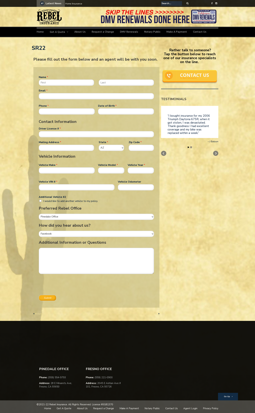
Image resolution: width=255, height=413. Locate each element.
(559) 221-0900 (104, 377)
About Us (80, 31)
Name (43, 77)
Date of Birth (107, 106)
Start (188, 147)
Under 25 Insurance (147, 313)
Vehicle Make (48, 165)
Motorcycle (40, 313)
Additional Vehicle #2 (52, 197)
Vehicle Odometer (129, 182)
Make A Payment (176, 31)
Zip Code (135, 142)
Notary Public (152, 31)
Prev (163, 153)
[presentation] (64, 289)
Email (43, 90)
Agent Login (190, 408)
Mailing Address (50, 142)
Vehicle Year (136, 165)
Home (40, 31)
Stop (191, 147)
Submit (47, 297)
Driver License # (50, 128)
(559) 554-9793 (57, 377)
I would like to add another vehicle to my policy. (70, 201)
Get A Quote (57, 32)
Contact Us (199, 31)
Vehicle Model (108, 165)
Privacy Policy (210, 408)
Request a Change (103, 31)
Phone (44, 106)
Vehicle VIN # (48, 182)
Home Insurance (73, 3)
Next (215, 153)
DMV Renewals (129, 31)
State (103, 142)
